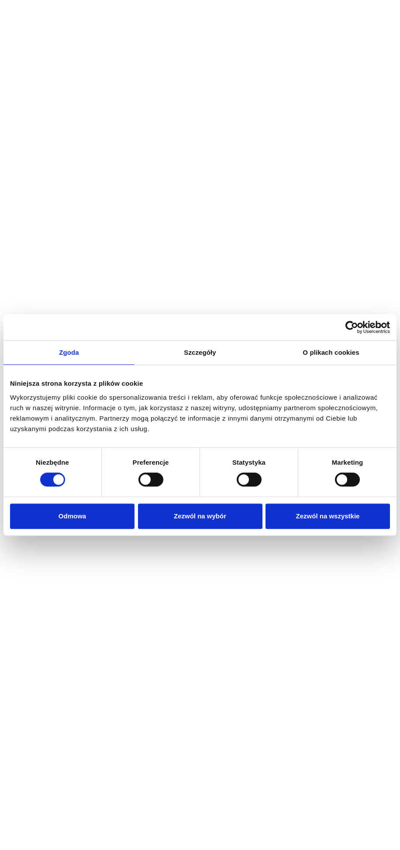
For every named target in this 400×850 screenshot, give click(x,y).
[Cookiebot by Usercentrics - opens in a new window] (352, 327)
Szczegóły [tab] (200, 352)
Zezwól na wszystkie (328, 516)
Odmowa (72, 516)
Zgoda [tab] (69, 352)
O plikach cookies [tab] (331, 352)
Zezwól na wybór (200, 516)
